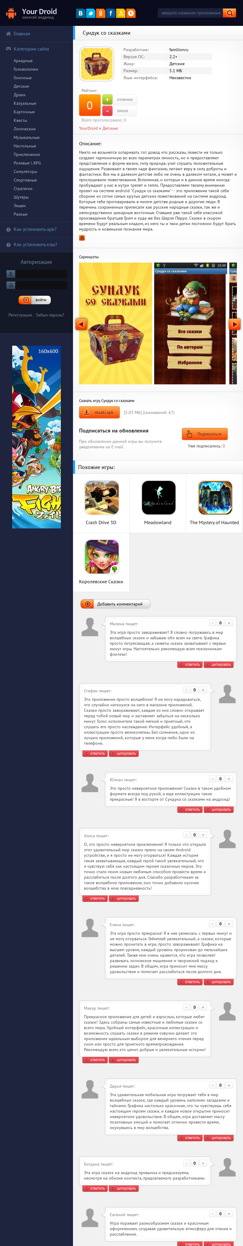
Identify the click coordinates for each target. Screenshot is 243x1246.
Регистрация (20, 315)
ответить (192, 664)
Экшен (20, 205)
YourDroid (88, 128)
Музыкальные (27, 137)
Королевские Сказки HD (101, 581)
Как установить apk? (31, 229)
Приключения (27, 154)
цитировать (221, 664)
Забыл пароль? (50, 315)
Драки (20, 94)
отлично (117, 99)
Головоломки (26, 69)
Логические (25, 129)
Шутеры (21, 197)
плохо (115, 111)
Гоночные (23, 77)
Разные (20, 214)
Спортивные (25, 180)
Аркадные (23, 60)
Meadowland (158, 522)
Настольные (25, 146)
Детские (21, 86)
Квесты (20, 120)
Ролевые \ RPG (27, 163)
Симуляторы (25, 171)
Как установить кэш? (31, 244)
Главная (18, 33)
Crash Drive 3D (101, 522)
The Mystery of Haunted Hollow (214, 522)
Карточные (24, 112)
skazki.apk (104, 412)
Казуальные (25, 103)
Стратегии (23, 188)
